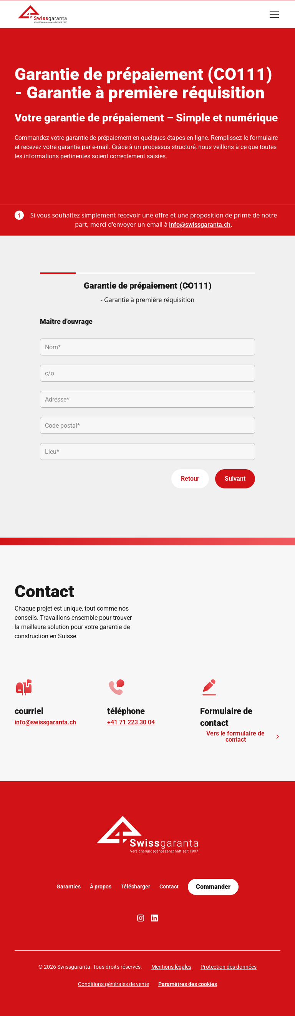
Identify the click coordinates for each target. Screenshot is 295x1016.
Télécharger (135, 886)
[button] (272, 14)
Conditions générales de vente (113, 984)
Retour (190, 478)
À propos (100, 886)
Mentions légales (171, 967)
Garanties (68, 886)
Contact (169, 886)
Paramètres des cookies (187, 984)
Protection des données (229, 967)
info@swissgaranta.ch (199, 224)
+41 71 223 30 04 (131, 722)
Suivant (235, 478)
